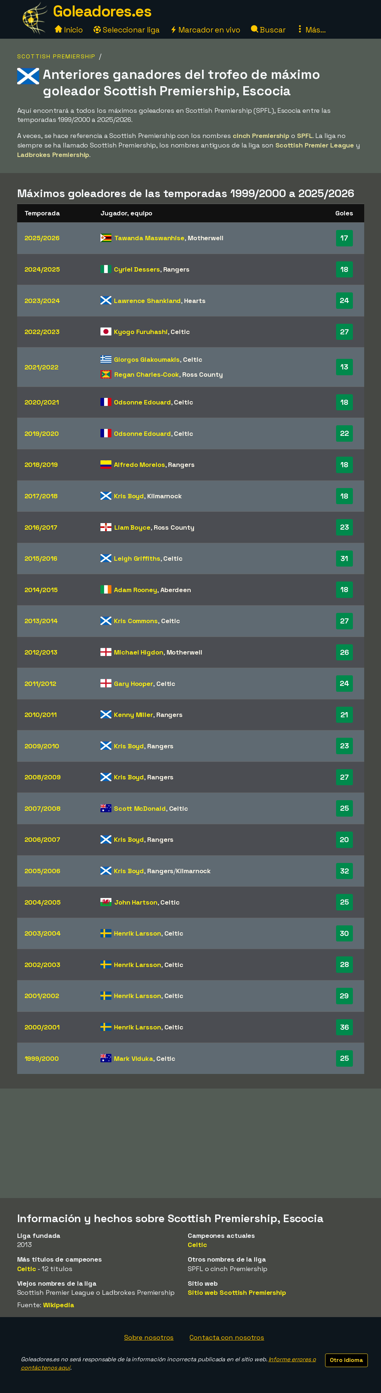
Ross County (202, 374)
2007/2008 (42, 808)
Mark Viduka (133, 1058)
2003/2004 (42, 933)
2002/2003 (42, 964)
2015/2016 (40, 558)
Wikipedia (58, 1305)
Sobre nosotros (149, 1337)
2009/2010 (41, 746)
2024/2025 (42, 269)
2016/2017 (40, 527)
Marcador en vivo (205, 30)
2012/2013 (40, 652)
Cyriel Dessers (137, 269)
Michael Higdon (138, 652)
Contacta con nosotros (227, 1337)
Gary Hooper (133, 683)
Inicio (69, 30)
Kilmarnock (164, 496)
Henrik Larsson (137, 933)
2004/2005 (42, 902)
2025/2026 (42, 238)
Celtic (180, 331)
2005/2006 (42, 871)
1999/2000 (41, 1058)
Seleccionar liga (126, 30)
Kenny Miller (133, 714)
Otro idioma (346, 1360)
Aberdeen (175, 590)
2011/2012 (40, 683)
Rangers (176, 269)
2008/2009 (42, 777)
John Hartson (135, 902)
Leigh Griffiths (137, 558)
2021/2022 (41, 367)
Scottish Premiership (56, 56)
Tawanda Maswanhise (149, 238)
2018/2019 (41, 464)
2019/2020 (41, 433)
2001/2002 (41, 995)
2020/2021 (41, 402)
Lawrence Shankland (147, 300)
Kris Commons (136, 621)
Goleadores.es (102, 11)
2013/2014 (41, 621)
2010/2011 (40, 714)
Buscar (268, 30)
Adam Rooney (135, 590)
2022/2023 (42, 331)
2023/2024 (42, 300)
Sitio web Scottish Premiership (237, 1292)
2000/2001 (42, 1027)
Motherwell (206, 238)
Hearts (194, 300)
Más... (311, 30)
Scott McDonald (140, 808)
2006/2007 (42, 839)
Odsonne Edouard (142, 402)
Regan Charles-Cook (146, 374)
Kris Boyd (129, 496)
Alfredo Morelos (139, 464)
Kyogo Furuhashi (141, 331)
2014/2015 (41, 590)
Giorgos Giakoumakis (147, 359)
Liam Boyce (132, 527)
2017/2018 (41, 496)
